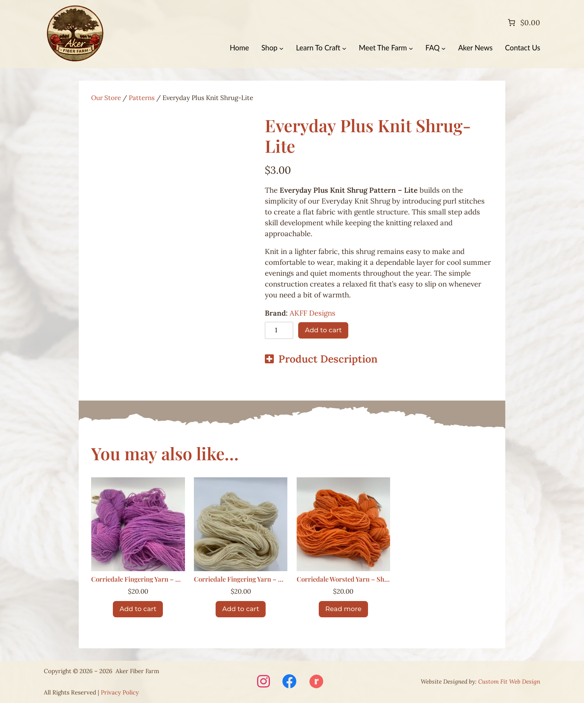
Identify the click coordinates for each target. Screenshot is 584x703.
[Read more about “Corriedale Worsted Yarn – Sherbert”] (343, 609)
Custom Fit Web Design (509, 681)
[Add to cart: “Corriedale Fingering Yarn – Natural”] (241, 609)
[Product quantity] (279, 330)
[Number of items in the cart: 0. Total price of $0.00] (523, 22)
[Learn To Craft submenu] (344, 48)
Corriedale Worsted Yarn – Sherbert (343, 579)
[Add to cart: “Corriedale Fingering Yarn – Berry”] (138, 609)
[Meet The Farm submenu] (411, 48)
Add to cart (323, 330)
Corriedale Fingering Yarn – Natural (241, 579)
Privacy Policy (120, 692)
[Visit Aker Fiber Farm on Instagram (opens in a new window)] (263, 682)
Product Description (328, 358)
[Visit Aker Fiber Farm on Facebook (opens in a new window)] (289, 682)
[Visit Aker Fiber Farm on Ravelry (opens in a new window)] (316, 682)
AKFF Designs (312, 313)
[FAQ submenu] (443, 48)
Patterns (142, 97)
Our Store (106, 97)
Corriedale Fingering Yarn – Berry (138, 579)
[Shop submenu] (281, 48)
